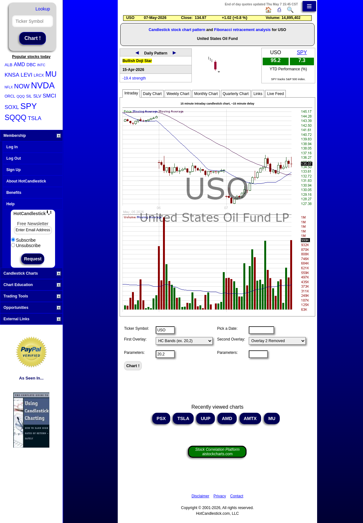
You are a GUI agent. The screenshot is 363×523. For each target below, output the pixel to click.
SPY (28, 106)
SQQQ (16, 117)
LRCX (39, 75)
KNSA (12, 75)
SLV (37, 96)
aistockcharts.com (217, 451)
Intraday (131, 93)
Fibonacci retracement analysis (242, 30)
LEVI (26, 75)
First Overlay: (135, 339)
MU (51, 74)
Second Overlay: (231, 339)
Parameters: (134, 352)
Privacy (220, 496)
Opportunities (32, 307)
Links (257, 94)
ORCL (10, 96)
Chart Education (32, 285)
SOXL (12, 107)
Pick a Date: (227, 328)
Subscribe (23, 240)
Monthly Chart (206, 94)
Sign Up (13, 170)
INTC (41, 65)
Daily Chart (152, 94)
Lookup (42, 8)
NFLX (9, 87)
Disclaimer (200, 496)
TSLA (34, 118)
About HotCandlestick (26, 181)
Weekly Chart (177, 94)
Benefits (13, 192)
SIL (29, 96)
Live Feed (275, 94)
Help (10, 204)
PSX (161, 418)
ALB (9, 64)
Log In (12, 147)
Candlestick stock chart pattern (177, 30)
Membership (32, 135)
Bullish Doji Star (137, 61)
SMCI (49, 96)
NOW (22, 86)
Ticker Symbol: (136, 328)
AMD (19, 64)
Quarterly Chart (236, 94)
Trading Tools (32, 296)
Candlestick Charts (32, 273)
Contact (236, 496)
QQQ (20, 96)
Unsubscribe (26, 245)
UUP (205, 418)
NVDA (43, 85)
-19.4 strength (134, 78)
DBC (31, 64)
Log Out (13, 158)
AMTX (250, 418)
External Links (32, 319)
